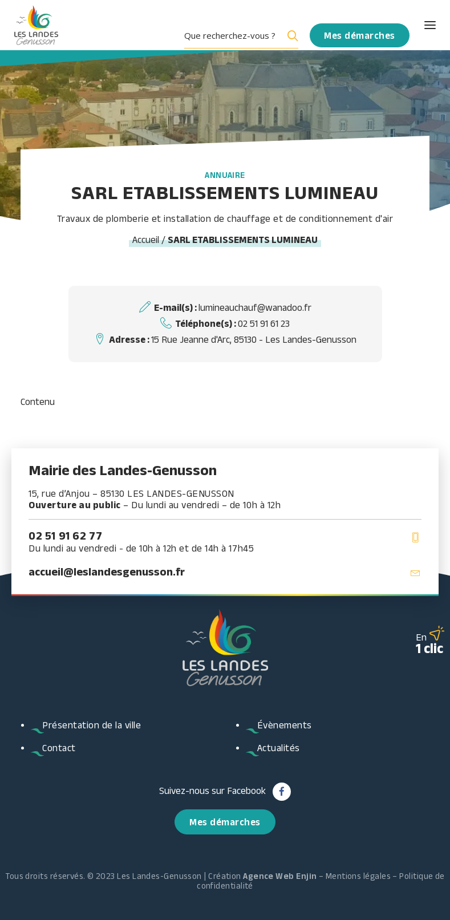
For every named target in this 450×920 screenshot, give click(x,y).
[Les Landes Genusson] (36, 25)
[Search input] (231, 35)
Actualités (278, 748)
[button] (420, 25)
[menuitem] (245, 35)
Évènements (284, 725)
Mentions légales (358, 876)
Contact (59, 748)
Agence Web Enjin (280, 876)
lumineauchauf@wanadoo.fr (254, 307)
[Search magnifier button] (290, 35)
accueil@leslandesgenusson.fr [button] (107, 571)
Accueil (145, 239)
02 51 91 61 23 (264, 323)
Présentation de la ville (91, 725)
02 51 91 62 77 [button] (65, 535)
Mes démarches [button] (225, 822)
